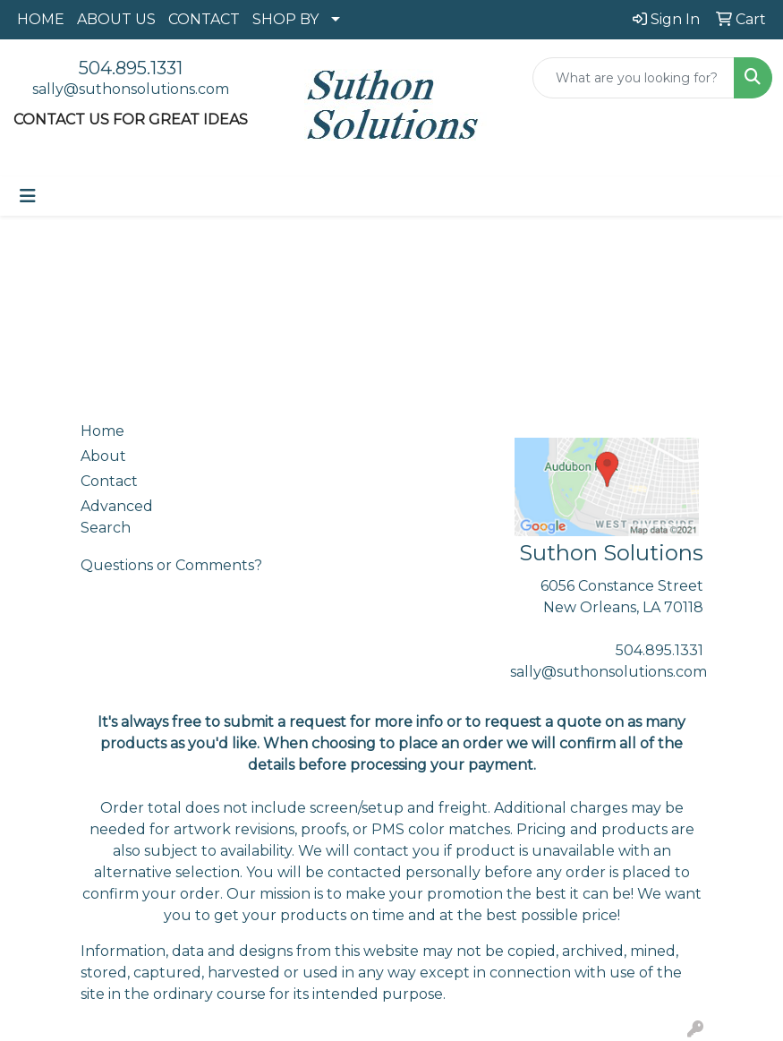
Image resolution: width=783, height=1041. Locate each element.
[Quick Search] (633, 77)
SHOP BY (285, 19)
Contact (109, 481)
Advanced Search (117, 517)
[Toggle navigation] (28, 196)
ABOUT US (116, 19)
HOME (40, 19)
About (103, 456)
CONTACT (204, 19)
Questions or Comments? (171, 565)
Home (102, 430)
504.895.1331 (131, 68)
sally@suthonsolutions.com (130, 89)
